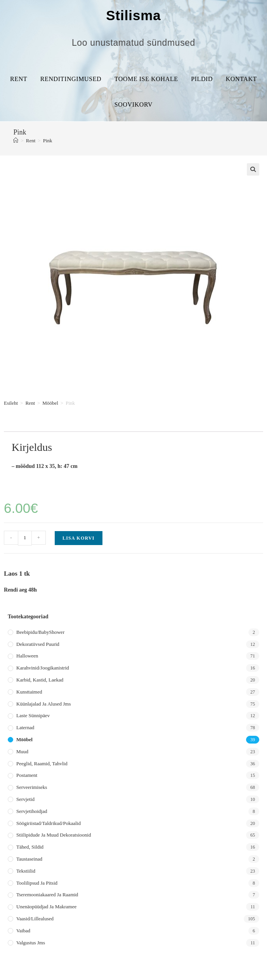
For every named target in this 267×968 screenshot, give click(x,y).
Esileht (11, 403)
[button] (253, 169)
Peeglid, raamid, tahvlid (42, 763)
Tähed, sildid (29, 847)
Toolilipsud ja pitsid (36, 883)
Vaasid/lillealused (35, 918)
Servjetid (25, 799)
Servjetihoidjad (31, 811)
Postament (26, 775)
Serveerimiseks (31, 787)
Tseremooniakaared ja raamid (47, 894)
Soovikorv (133, 104)
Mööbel (50, 403)
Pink (47, 140)
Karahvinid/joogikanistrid (42, 668)
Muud (22, 751)
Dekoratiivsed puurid (37, 644)
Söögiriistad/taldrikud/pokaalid (48, 823)
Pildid (202, 79)
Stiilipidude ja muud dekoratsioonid (53, 835)
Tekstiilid (25, 871)
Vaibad (23, 930)
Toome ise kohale (146, 79)
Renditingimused (70, 79)
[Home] (15, 140)
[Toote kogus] (25, 538)
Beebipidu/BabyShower (40, 632)
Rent (18, 79)
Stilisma (133, 15)
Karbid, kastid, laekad (39, 680)
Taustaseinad (29, 859)
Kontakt (241, 79)
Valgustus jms (30, 943)
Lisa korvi (78, 538)
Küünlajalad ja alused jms (43, 704)
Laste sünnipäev (33, 715)
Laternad (25, 727)
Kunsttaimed (29, 692)
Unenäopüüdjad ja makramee (46, 906)
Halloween (27, 656)
